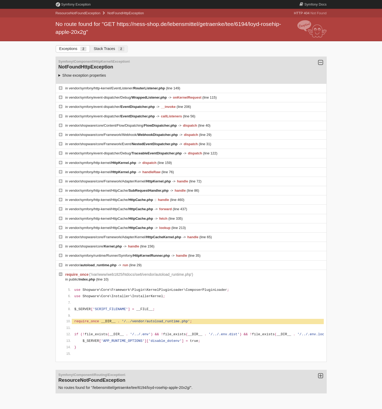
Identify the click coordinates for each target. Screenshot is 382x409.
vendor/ (93, 265)
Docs (312, 4)
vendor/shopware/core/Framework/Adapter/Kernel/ (120, 181)
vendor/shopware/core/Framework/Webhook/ (124, 135)
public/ (82, 279)
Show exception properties (84, 75)
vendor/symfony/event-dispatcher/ (112, 107)
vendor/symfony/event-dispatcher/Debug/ (118, 97)
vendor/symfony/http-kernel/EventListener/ (117, 88)
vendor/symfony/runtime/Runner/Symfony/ (120, 256)
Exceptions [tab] (72, 49)
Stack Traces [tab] (109, 49)
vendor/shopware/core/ (96, 246)
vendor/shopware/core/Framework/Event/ (123, 144)
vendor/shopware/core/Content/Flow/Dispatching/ (123, 125)
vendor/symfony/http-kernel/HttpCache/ (119, 190)
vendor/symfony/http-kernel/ (103, 163)
